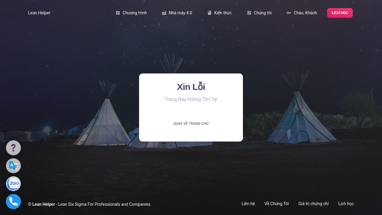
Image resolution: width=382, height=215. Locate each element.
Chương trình (133, 12)
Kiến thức (222, 12)
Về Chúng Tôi (276, 203)
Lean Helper (39, 12)
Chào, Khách (304, 12)
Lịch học (340, 13)
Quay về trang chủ (191, 124)
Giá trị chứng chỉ (313, 203)
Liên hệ (248, 203)
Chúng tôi (262, 12)
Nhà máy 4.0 (180, 12)
